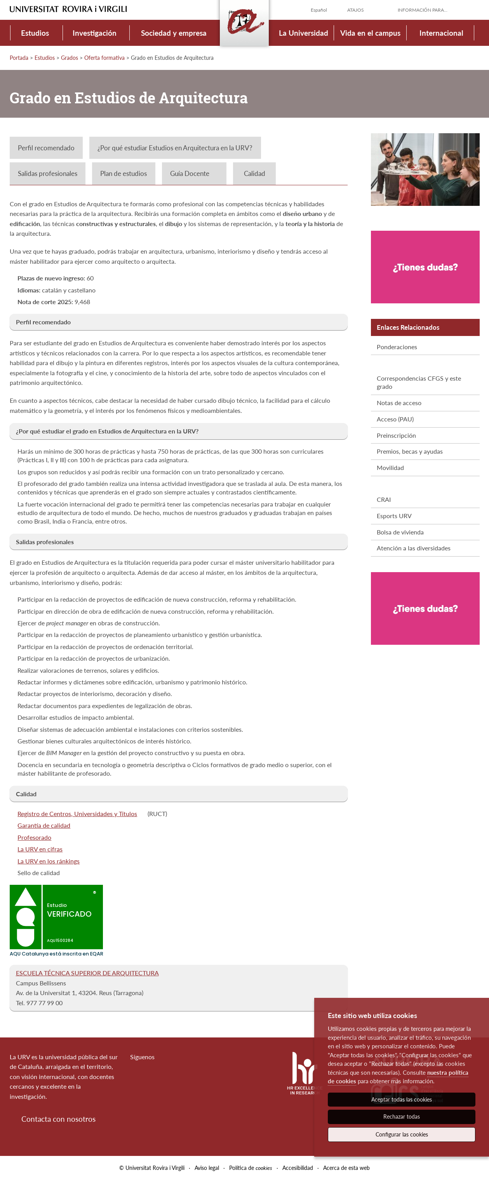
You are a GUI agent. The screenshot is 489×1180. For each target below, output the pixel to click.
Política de (250, 1167)
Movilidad (390, 467)
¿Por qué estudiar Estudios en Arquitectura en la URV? (174, 148)
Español (319, 10)
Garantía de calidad (43, 825)
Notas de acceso (399, 402)
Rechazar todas (401, 1116)
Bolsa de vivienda (400, 532)
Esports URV (394, 515)
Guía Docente (189, 173)
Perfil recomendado (46, 148)
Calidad (254, 173)
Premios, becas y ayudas (410, 451)
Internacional (441, 32)
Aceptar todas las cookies (401, 1099)
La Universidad (303, 32)
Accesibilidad (297, 1167)
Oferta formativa (104, 57)
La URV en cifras (40, 849)
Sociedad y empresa (174, 32)
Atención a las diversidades (414, 548)
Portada (19, 57)
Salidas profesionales (47, 173)
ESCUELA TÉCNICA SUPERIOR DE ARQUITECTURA (87, 972)
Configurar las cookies (402, 1134)
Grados (69, 57)
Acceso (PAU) (395, 419)
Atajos (355, 10)
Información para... (422, 10)
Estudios (35, 32)
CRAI (384, 499)
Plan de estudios (123, 173)
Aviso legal (207, 1167)
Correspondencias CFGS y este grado (419, 382)
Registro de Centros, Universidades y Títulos (77, 813)
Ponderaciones (397, 346)
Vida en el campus (370, 32)
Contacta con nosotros (58, 1118)
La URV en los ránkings (48, 861)
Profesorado (34, 837)
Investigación (95, 32)
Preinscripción (396, 435)
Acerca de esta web (346, 1167)
